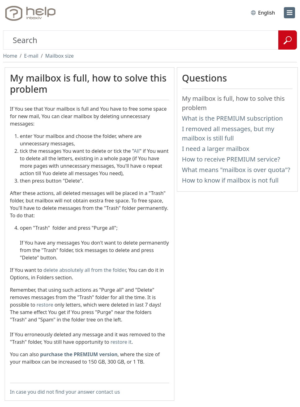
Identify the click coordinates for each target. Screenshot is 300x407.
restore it (121, 341)
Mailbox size (59, 55)
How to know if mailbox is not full (230, 180)
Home (10, 55)
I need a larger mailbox (215, 148)
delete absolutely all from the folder (84, 270)
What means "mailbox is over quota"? (236, 170)
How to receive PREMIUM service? (231, 159)
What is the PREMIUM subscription (232, 118)
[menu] (289, 12)
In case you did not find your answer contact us (65, 391)
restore (45, 304)
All (136, 151)
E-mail (31, 55)
